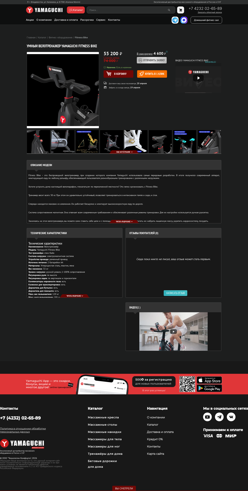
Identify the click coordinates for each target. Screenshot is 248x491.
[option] (173, 331)
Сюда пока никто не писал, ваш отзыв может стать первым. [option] (173, 259)
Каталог (152, 424)
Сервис (100, 19)
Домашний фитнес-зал (206, 20)
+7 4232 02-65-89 (205, 8)
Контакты (114, 19)
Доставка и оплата (66, 19)
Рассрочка (87, 19)
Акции (30, 19)
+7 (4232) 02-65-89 (20, 418)
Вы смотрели (124, 488)
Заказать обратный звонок (210, 12)
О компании (44, 19)
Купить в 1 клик (152, 74)
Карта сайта (155, 454)
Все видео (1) (210, 61)
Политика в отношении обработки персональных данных (23, 430)
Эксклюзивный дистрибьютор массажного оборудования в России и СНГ (187, 2)
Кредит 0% (155, 439)
